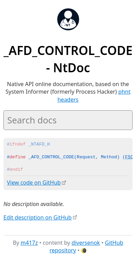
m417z (29, 242)
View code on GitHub (34, 182)
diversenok (86, 242)
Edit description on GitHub (37, 217)
